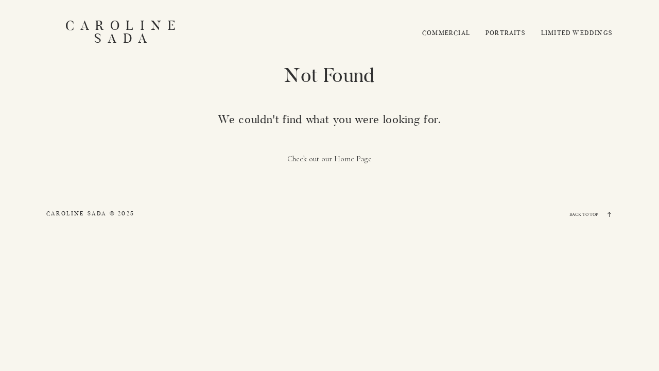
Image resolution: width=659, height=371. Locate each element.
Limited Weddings (577, 33)
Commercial (446, 33)
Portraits (505, 33)
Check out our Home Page (329, 158)
